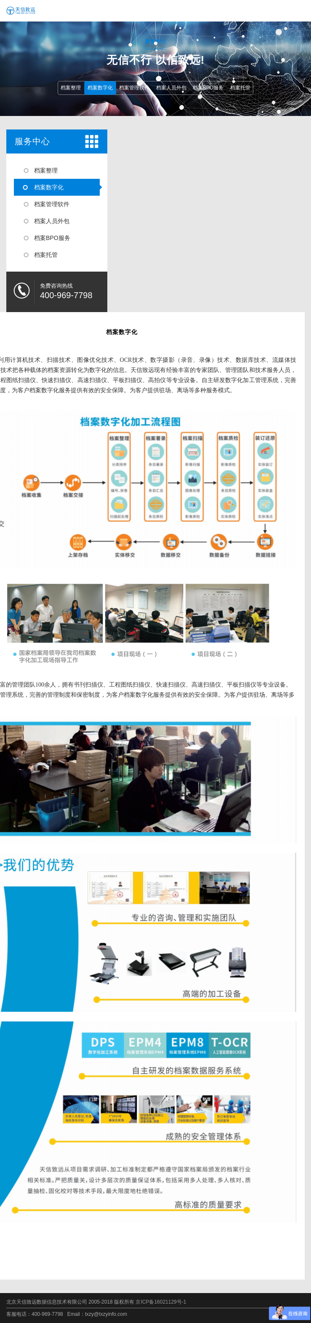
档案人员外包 (171, 88)
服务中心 (32, 141)
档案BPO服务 (208, 88)
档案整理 (71, 88)
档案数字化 (100, 88)
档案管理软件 (134, 88)
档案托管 (240, 88)
